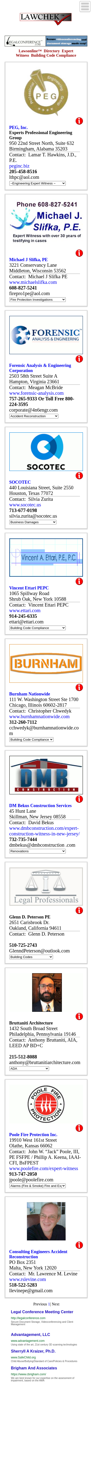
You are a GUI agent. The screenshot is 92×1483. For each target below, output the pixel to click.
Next (55, 1304)
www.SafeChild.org (23, 1357)
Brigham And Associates (34, 1368)
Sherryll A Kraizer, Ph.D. (33, 1351)
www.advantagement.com (27, 1341)
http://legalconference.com (28, 1318)
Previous (40, 1304)
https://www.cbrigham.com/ (28, 1374)
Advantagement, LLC (30, 1335)
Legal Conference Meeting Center (42, 1312)
